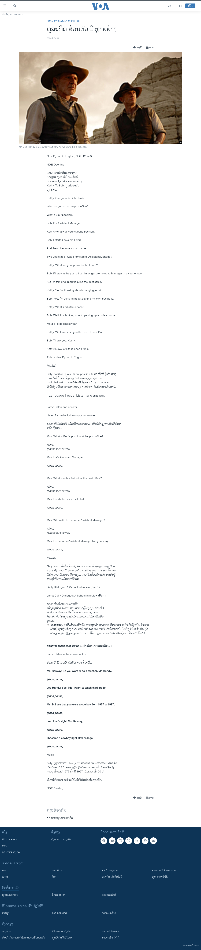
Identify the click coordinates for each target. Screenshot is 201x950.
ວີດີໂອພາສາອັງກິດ (11, 852)
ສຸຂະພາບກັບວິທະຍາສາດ (164, 870)
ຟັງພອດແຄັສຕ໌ (109, 895)
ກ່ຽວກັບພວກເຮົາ (10, 895)
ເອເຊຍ (5, 877)
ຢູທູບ (4, 846)
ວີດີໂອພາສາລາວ (10, 839)
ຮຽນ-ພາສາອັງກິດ (160, 877)
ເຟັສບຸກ (5, 913)
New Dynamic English (63, 21)
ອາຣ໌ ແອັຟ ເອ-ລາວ (111, 931)
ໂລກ (54, 877)
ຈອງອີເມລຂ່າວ (109, 913)
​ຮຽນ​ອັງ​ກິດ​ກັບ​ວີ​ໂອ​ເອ (62, 938)
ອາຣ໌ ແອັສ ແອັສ (59, 913)
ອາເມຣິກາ (57, 870)
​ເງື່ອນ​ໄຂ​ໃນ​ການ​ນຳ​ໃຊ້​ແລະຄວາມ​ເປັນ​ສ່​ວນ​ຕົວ (23, 938)
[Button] (137, 47)
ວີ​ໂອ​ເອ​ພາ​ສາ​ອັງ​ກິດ (61, 931)
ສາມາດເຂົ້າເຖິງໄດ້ (110, 938)
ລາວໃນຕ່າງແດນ (110, 870)
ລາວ (4, 870)
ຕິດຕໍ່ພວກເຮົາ (58, 895)
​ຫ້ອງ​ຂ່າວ (6, 931)
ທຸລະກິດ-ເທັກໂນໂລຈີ (112, 877)
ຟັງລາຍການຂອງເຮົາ (61, 839)
